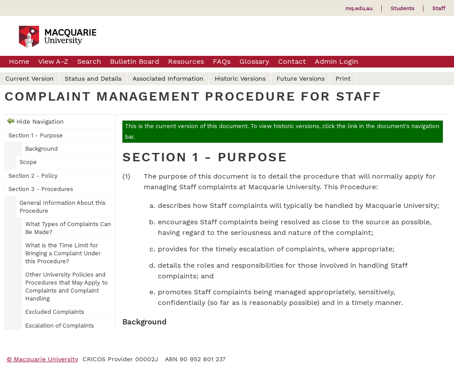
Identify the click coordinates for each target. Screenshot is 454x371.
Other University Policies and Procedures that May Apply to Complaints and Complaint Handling (66, 286)
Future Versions (301, 78)
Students (402, 8)
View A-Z (53, 61)
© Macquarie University (42, 359)
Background (41, 148)
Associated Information (168, 78)
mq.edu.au (358, 8)
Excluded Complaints (54, 312)
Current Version (29, 78)
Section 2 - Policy (33, 175)
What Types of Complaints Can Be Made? (68, 228)
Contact (292, 61)
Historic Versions (240, 78)
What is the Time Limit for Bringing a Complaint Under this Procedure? (63, 253)
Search (89, 61)
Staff (438, 8)
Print (343, 78)
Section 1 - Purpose (35, 135)
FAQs (222, 61)
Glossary (254, 61)
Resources (186, 61)
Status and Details (93, 78)
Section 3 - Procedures (40, 189)
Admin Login (336, 61)
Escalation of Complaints (59, 325)
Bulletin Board (134, 61)
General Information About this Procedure (63, 206)
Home (19, 61)
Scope (28, 162)
